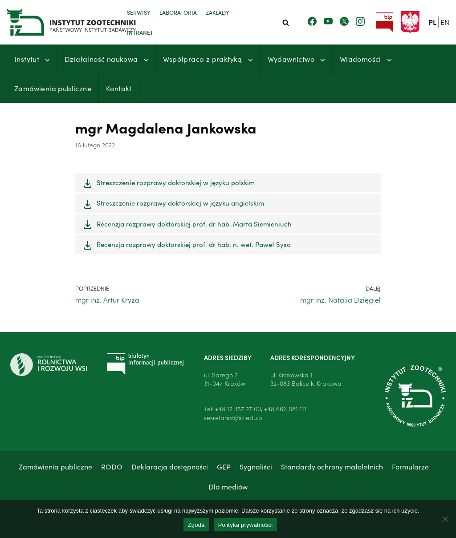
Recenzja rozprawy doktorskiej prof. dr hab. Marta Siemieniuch (194, 223)
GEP (224, 466)
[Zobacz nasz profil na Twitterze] (344, 22)
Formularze (410, 466)
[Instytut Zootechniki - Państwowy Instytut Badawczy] (60, 22)
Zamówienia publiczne (52, 88)
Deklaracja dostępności (169, 466)
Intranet (140, 32)
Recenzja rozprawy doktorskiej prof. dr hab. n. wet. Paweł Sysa (194, 244)
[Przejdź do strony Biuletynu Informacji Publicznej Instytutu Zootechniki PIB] (384, 22)
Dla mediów (228, 486)
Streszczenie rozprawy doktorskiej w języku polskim (176, 182)
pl (432, 22)
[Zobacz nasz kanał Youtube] (328, 22)
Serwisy (139, 12)
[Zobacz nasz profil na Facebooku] (312, 22)
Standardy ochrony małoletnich (332, 466)
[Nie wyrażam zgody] (444, 518)
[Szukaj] (285, 22)
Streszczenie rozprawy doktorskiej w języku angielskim (180, 202)
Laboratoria (178, 12)
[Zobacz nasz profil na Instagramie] (360, 22)
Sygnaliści (256, 466)
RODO (111, 466)
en (444, 22)
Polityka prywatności (245, 525)
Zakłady (217, 12)
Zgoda (196, 525)
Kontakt (119, 88)
